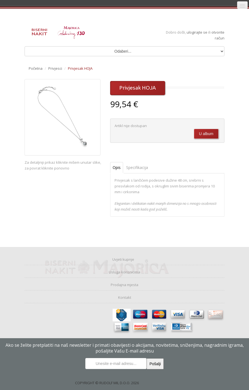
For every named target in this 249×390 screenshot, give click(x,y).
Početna (36, 68)
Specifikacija (137, 167)
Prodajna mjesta (124, 284)
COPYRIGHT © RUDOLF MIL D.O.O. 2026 (107, 382)
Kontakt (124, 297)
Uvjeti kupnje (123, 259)
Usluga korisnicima (124, 272)
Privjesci (55, 68)
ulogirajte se (197, 32)
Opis (117, 167)
